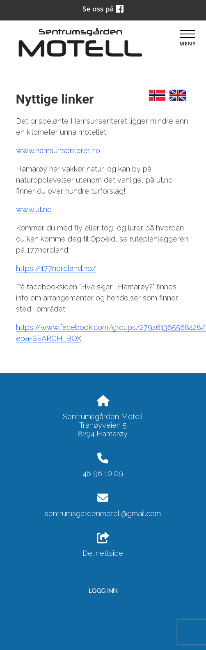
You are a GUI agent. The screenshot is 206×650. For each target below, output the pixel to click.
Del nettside (102, 545)
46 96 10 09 (103, 473)
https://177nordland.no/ (56, 268)
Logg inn (103, 590)
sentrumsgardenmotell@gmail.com (103, 513)
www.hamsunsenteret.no (58, 150)
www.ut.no (34, 209)
